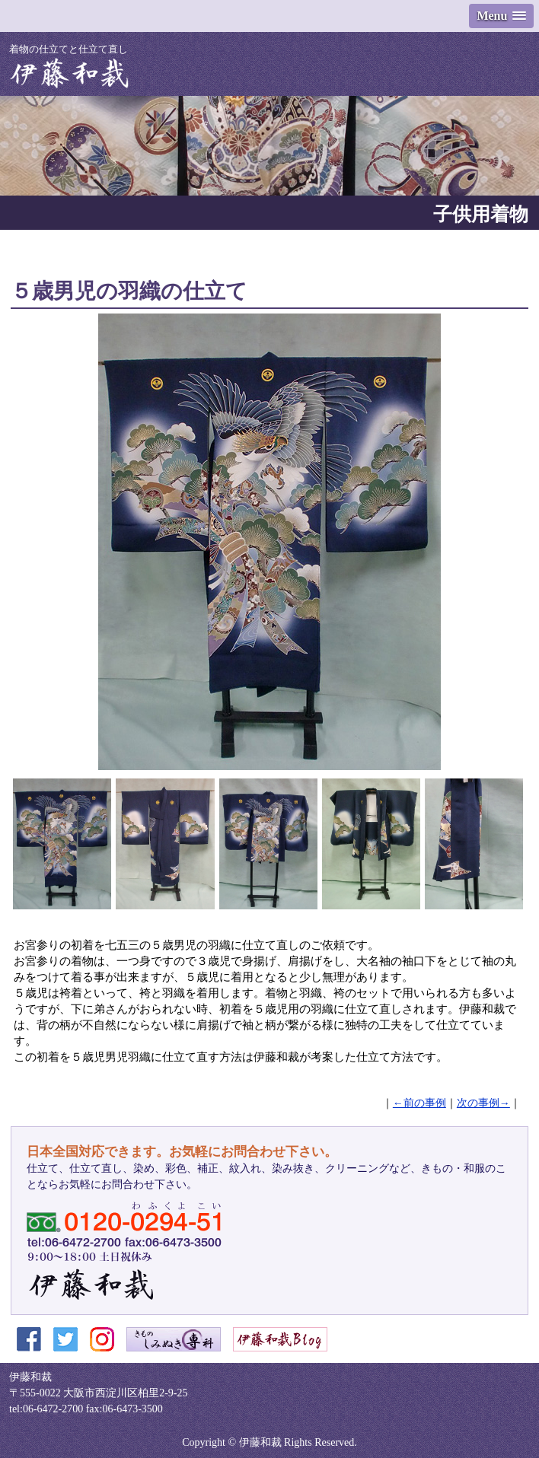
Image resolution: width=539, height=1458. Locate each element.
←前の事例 (419, 1103)
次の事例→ (483, 1103)
